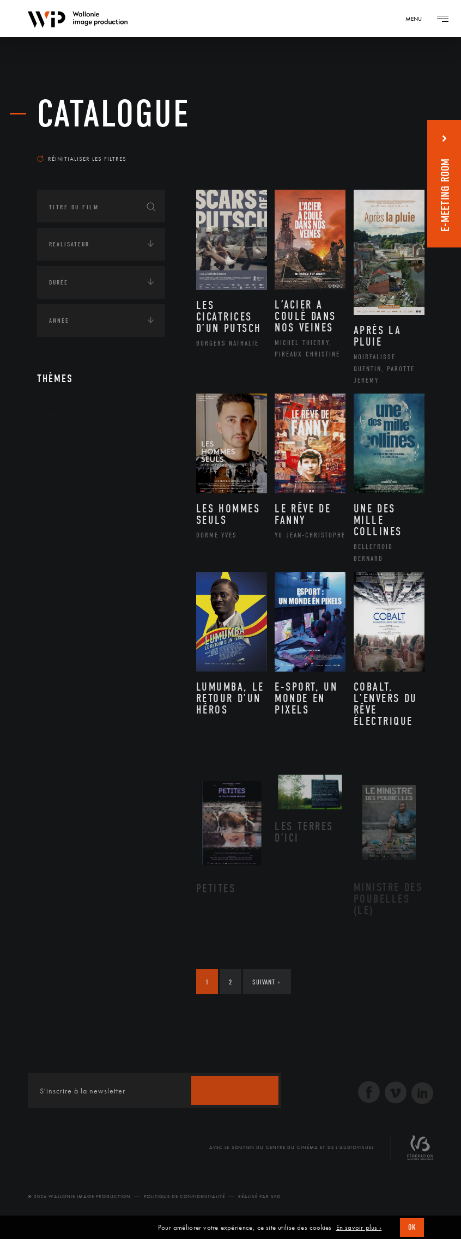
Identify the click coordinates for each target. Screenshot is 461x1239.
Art (53, 415)
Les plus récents (386, 144)
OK (412, 1227)
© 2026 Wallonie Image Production (79, 1196)
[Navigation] (417, 18)
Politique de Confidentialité (184, 1196)
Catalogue (113, 114)
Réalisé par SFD (259, 1196)
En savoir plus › (359, 1227)
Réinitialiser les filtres (81, 158)
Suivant (266, 982)
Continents (67, 449)
